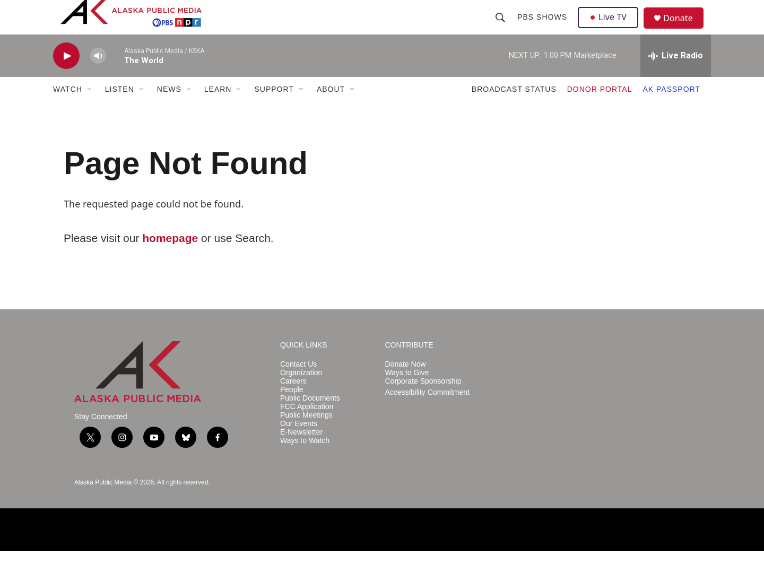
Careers (293, 402)
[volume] (98, 77)
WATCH (67, 110)
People (291, 411)
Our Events (298, 445)
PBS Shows (543, 27)
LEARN (218, 110)
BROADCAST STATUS (514, 110)
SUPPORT (273, 110)
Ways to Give (407, 394)
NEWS (169, 110)
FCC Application (306, 428)
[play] (66, 77)
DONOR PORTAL (599, 110)
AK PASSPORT (671, 110)
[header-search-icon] (501, 27)
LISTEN (119, 110)
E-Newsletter (301, 453)
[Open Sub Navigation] (90, 110)
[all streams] (675, 77)
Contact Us (298, 385)
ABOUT (331, 110)
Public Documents (310, 419)
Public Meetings (306, 436)
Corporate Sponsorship (423, 402)
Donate (683, 28)
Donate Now (405, 385)
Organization (301, 394)
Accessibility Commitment (427, 414)
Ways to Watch (304, 462)
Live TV (611, 27)
